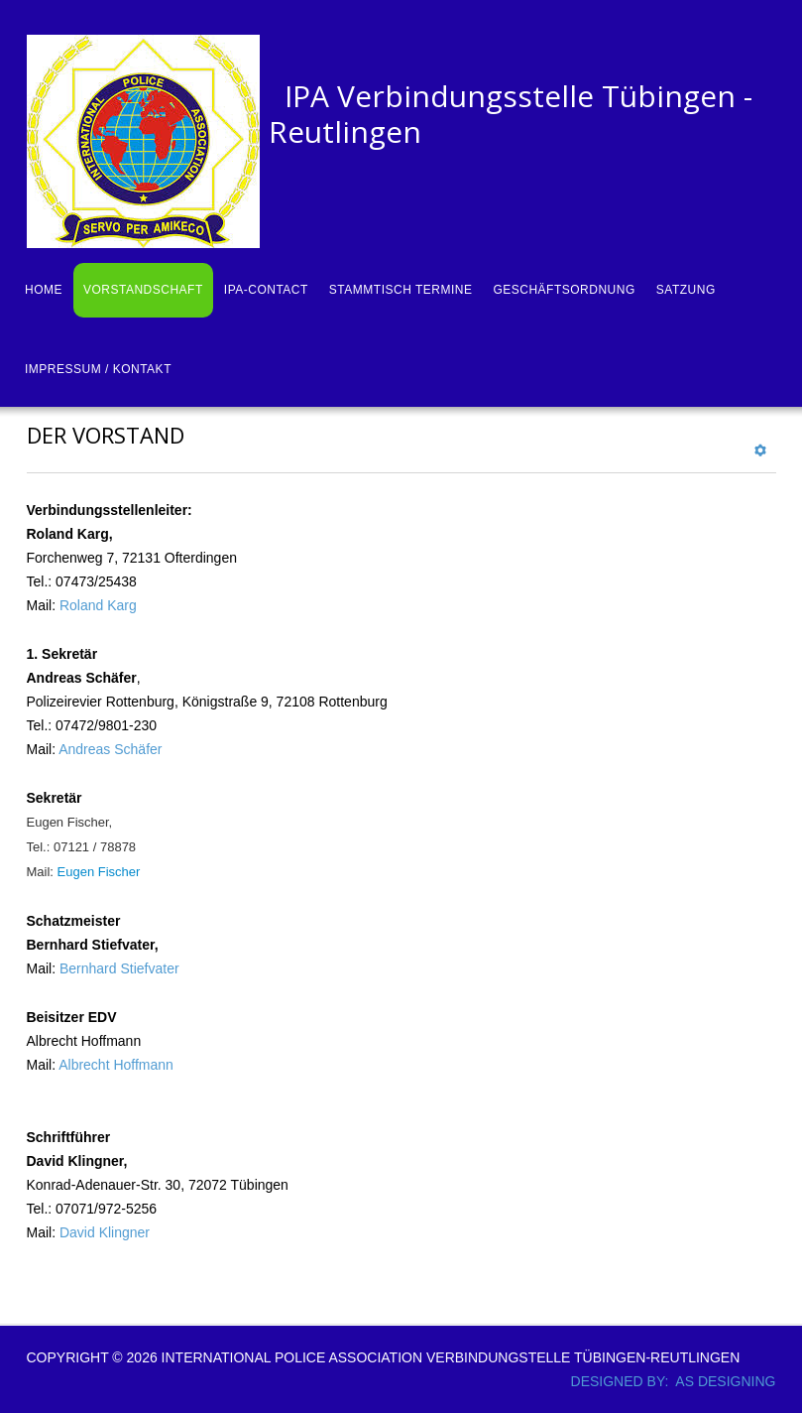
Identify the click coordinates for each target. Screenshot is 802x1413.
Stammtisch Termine (401, 290)
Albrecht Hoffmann (115, 1065)
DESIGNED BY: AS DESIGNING (665, 1381)
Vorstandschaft (143, 290)
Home (43, 290)
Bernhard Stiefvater (119, 968)
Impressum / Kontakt (98, 369)
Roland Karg (98, 605)
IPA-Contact (266, 290)
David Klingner (104, 1232)
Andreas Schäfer (110, 749)
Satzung (686, 290)
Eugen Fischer (99, 871)
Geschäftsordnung (563, 290)
